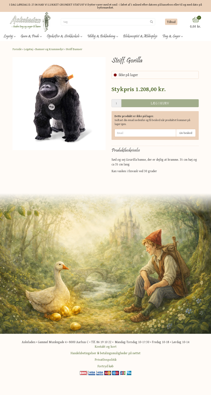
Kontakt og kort (105, 346)
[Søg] (104, 21)
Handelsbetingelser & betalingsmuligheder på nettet (105, 353)
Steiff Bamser (74, 49)
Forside (17, 49)
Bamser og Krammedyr (49, 49)
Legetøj (28, 49)
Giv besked (185, 133)
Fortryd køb (105, 366)
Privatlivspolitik (105, 359)
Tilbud (171, 21)
